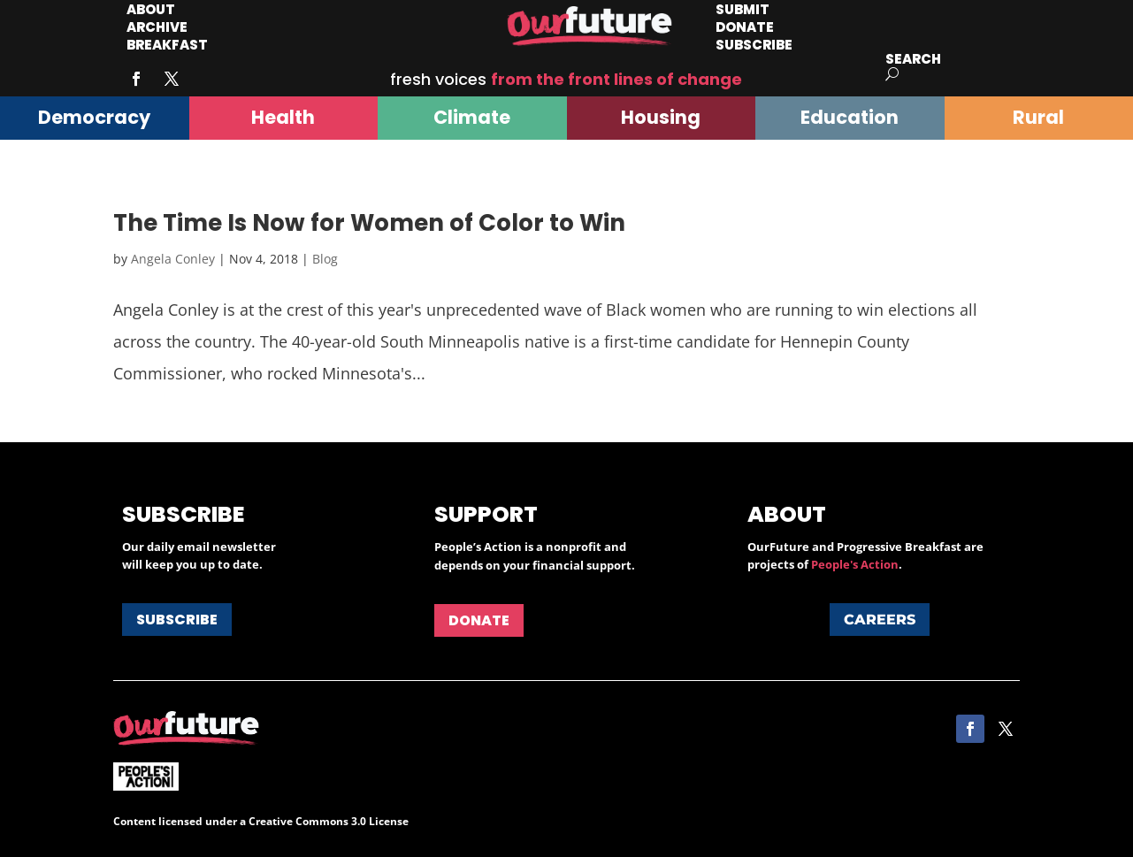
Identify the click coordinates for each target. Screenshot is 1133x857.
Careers (879, 619)
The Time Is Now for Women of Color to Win (369, 223)
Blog (325, 258)
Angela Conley (173, 258)
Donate (478, 620)
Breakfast (167, 44)
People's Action (855, 564)
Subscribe (754, 44)
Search (913, 59)
